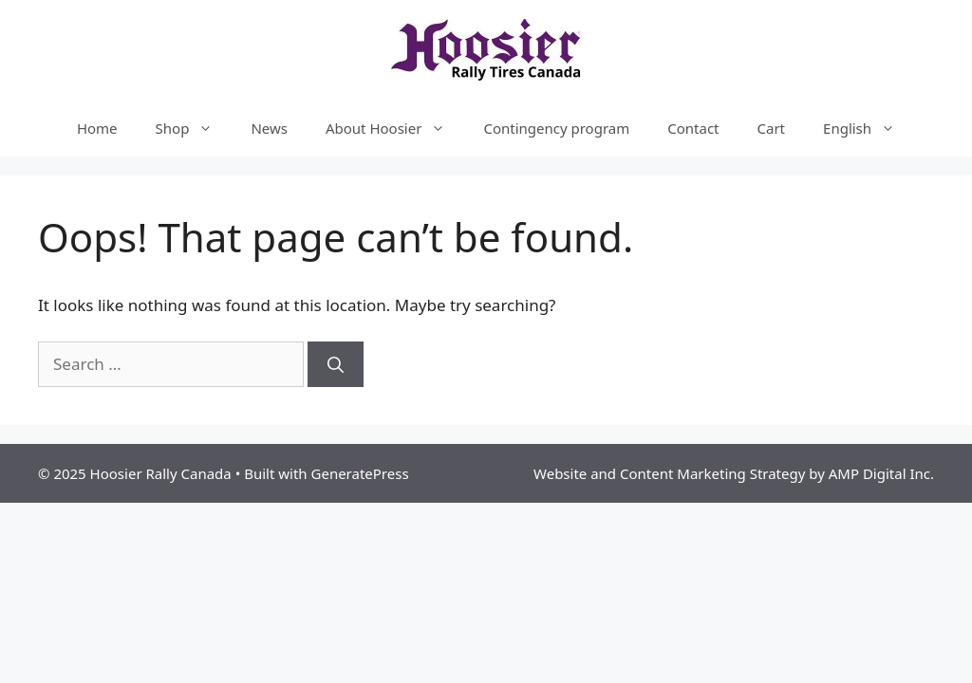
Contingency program (556, 128)
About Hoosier (395, 128)
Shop (194, 128)
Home (97, 128)
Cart (771, 128)
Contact (693, 128)
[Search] (336, 364)
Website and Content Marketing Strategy (669, 473)
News (269, 128)
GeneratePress (360, 473)
